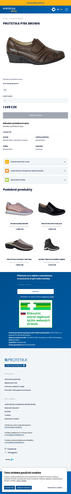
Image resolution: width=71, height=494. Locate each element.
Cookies (8, 415)
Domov (5, 18)
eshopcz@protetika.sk (35, 3)
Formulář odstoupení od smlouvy (18, 390)
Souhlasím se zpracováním (37, 297)
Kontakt (8, 411)
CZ (61, 10)
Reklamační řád (11, 383)
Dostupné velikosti (11, 84)
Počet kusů (7, 96)
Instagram (11, 452)
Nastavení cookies (12, 419)
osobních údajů (48, 297)
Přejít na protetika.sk (15, 365)
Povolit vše (9, 488)
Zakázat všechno (24, 488)
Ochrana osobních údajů (14, 386)
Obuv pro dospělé (17, 18)
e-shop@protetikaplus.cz (14, 435)
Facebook (10, 449)
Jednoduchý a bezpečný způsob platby (20, 404)
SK (58, 10)
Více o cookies (22, 481)
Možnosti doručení (12, 408)
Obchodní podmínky (13, 379)
